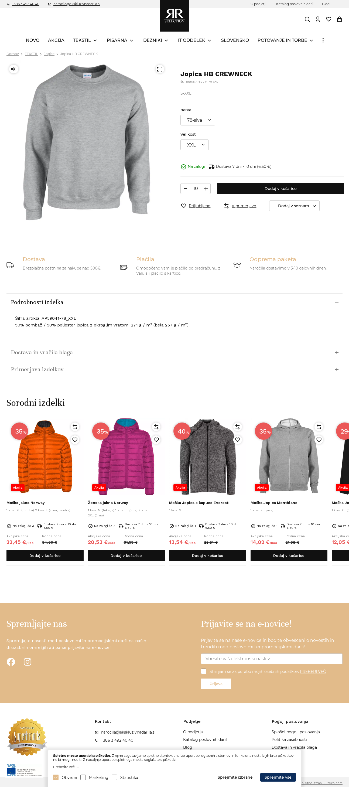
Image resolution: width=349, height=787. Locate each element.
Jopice (49, 54)
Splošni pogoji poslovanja (296, 732)
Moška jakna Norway (25, 502)
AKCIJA (56, 40)
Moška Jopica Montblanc (274, 502)
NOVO (32, 40)
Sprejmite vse (278, 777)
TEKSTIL (82, 40)
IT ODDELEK (191, 40)
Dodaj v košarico (281, 188)
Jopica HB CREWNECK (79, 54)
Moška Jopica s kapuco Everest (198, 502)
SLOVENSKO (235, 40)
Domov (12, 54)
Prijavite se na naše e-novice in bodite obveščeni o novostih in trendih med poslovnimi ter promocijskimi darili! (267, 643)
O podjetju (259, 4)
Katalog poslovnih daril (294, 4)
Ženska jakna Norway (108, 502)
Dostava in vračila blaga (294, 747)
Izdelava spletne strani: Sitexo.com (314, 783)
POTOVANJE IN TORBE (282, 40)
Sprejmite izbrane (235, 777)
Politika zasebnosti (289, 739)
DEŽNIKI (152, 40)
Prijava (216, 684)
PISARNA (117, 40)
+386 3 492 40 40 (25, 4)
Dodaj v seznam (298, 206)
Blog (326, 4)
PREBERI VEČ (313, 671)
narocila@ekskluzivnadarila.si (76, 4)
